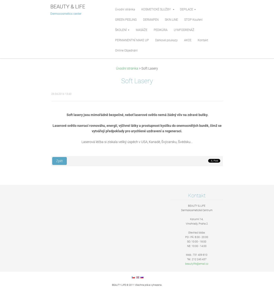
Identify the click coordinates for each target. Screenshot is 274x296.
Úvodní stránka (127, 68)
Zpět (59, 161)
